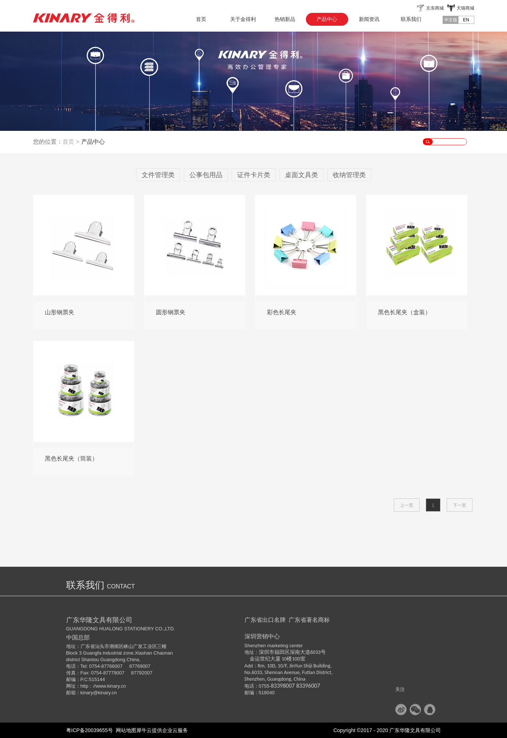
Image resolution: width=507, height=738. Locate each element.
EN (466, 19)
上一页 (406, 505)
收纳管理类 (349, 175)
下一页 (459, 505)
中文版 (450, 19)
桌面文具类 (301, 175)
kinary (87, 692)
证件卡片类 (253, 175)
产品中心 (93, 142)
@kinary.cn (105, 692)
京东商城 (435, 8)
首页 (201, 19)
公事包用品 (205, 175)
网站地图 (124, 730)
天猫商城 (465, 8)
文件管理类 (158, 175)
